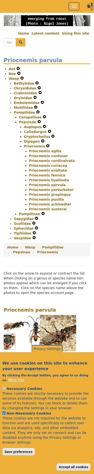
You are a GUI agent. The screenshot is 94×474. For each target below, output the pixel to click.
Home (23, 33)
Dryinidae (23, 98)
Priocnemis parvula (47, 185)
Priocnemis (35, 146)
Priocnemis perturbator (51, 190)
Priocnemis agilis (45, 151)
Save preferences (19, 463)
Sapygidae (24, 219)
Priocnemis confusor (48, 156)
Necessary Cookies (24, 399)
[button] (10, 20)
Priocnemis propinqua (50, 195)
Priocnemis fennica (47, 175)
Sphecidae (24, 228)
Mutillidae (24, 107)
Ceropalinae (31, 117)
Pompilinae (30, 214)
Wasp (14, 78)
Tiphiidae (23, 233)
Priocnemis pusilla (46, 199)
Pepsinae (28, 122)
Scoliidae (23, 224)
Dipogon (32, 141)
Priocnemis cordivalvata (52, 161)
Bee (13, 74)
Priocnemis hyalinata (49, 180)
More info (16, 391)
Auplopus (33, 127)
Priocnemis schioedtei (50, 204)
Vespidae (23, 238)
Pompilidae (25, 112)
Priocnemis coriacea (48, 166)
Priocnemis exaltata (48, 170)
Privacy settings (47, 360)
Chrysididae (25, 88)
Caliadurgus (36, 132)
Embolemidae (27, 103)
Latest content (45, 33)
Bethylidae (24, 83)
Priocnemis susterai (48, 209)
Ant (12, 69)
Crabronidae (26, 93)
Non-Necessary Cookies (29, 424)
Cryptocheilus (37, 137)
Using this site (75, 33)
